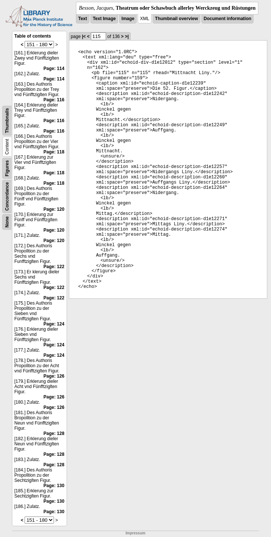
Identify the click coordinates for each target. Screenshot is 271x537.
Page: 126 (54, 376)
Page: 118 (54, 152)
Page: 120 (54, 209)
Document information (227, 18)
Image (127, 18)
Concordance (7, 196)
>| (126, 36)
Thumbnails (7, 120)
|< (84, 36)
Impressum (135, 533)
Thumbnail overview (176, 18)
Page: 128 (54, 433)
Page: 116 (54, 99)
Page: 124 (54, 324)
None (7, 222)
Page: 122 (54, 266)
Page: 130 (54, 485)
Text (82, 18)
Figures (7, 168)
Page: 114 (54, 68)
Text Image (104, 18)
